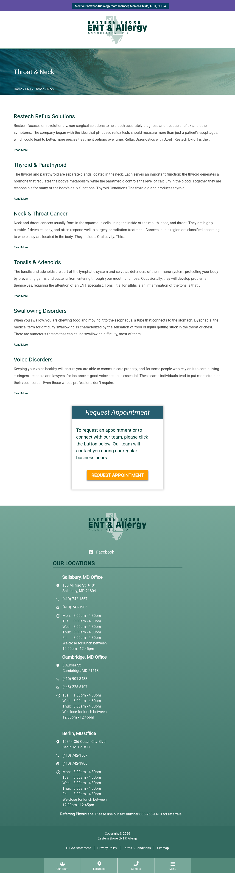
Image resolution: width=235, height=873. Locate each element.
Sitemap (163, 848)
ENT (28, 89)
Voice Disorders (33, 359)
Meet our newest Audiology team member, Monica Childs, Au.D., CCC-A (120, 6)
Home (18, 89)
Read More (21, 150)
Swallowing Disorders (40, 311)
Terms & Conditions (137, 848)
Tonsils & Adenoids (37, 262)
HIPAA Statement (78, 848)
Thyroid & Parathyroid (40, 165)
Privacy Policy (107, 848)
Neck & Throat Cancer (40, 213)
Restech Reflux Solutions (44, 116)
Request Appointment (117, 475)
